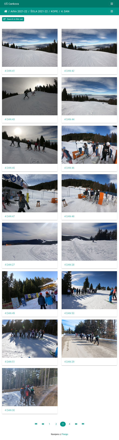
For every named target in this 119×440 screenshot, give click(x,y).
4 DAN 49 (10, 313)
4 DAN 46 (69, 168)
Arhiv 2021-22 (19, 11)
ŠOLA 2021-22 (39, 11)
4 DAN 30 (10, 410)
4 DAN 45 (10, 168)
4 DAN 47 (10, 216)
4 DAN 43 (10, 119)
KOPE (54, 11)
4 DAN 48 (69, 216)
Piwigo (65, 434)
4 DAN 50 (69, 313)
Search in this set (13, 19)
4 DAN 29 (69, 361)
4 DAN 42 (69, 71)
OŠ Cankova (11, 3)
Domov (5, 11)
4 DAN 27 (10, 264)
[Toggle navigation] (112, 4)
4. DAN (65, 11)
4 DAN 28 (69, 264)
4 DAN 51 (10, 361)
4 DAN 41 (10, 71)
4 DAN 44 (69, 119)
